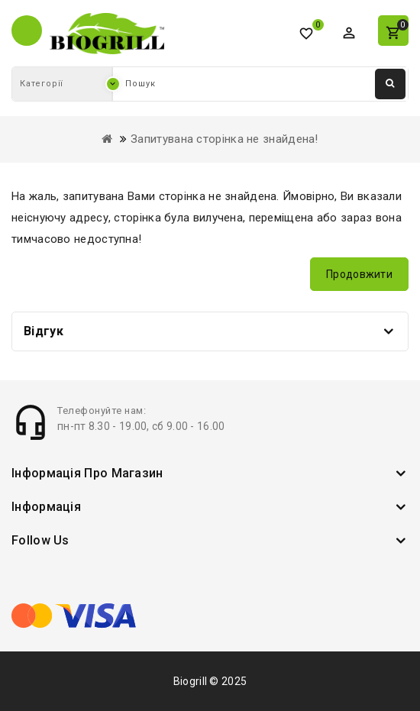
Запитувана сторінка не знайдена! (224, 139)
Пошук (390, 83)
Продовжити (359, 274)
